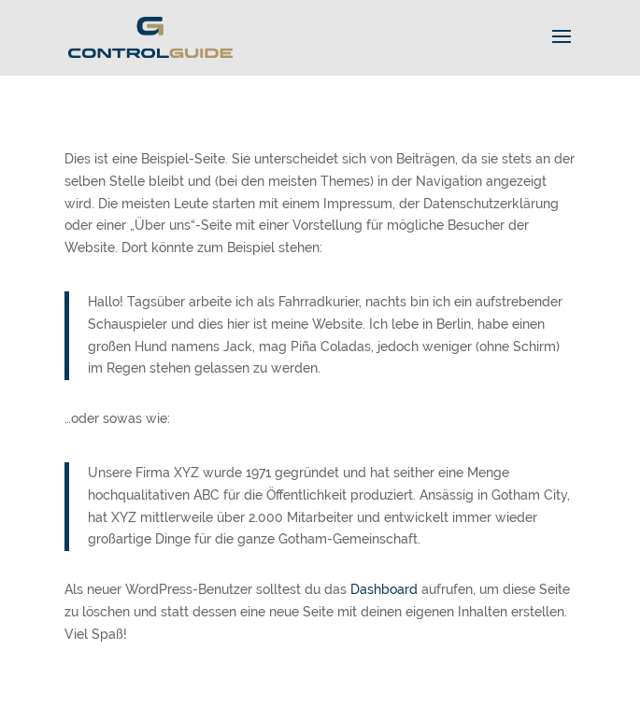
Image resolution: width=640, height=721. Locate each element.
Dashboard (384, 589)
